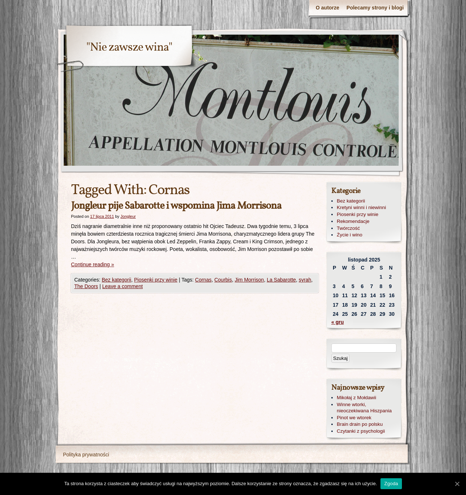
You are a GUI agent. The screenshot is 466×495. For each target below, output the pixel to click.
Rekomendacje (353, 221)
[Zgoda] (457, 483)
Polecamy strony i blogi (375, 8)
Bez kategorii (116, 280)
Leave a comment (122, 286)
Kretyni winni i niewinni (361, 207)
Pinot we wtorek (354, 417)
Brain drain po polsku (360, 424)
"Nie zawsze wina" (129, 48)
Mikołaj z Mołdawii (356, 397)
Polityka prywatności (86, 454)
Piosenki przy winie (155, 280)
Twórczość (348, 228)
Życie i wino (349, 234)
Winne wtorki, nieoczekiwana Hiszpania (364, 407)
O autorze (327, 8)
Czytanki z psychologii (361, 431)
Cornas (203, 280)
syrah (305, 280)
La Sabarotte (281, 280)
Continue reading (92, 264)
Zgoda (391, 483)
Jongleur (128, 216)
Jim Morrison (249, 280)
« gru (337, 322)
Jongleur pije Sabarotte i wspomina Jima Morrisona (176, 206)
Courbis (223, 280)
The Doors (86, 286)
